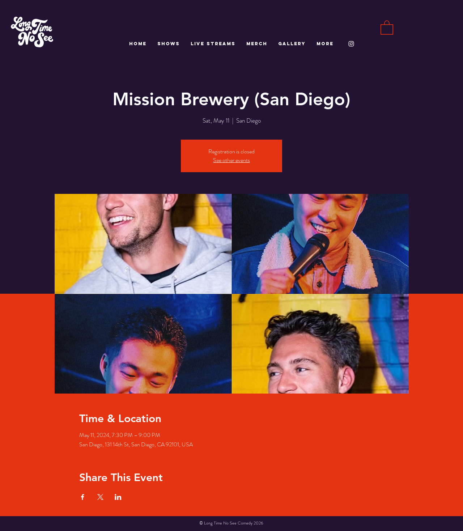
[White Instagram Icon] (351, 43)
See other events (231, 160)
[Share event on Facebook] (82, 497)
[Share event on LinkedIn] (118, 497)
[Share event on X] (100, 497)
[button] (387, 27)
